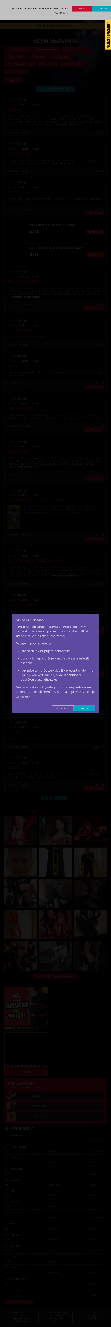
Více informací (61, 13)
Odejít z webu (62, 708)
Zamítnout (82, 8)
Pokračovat (84, 708)
